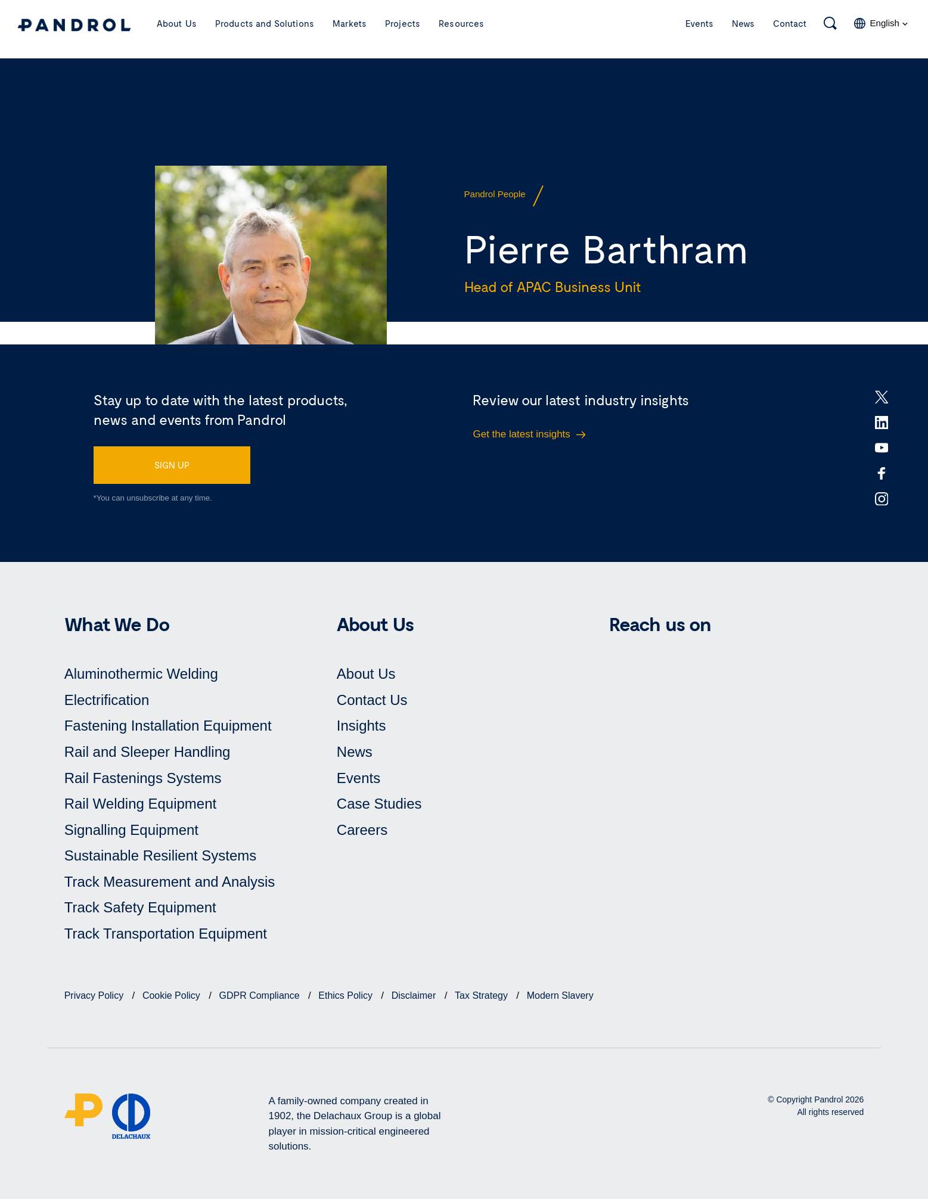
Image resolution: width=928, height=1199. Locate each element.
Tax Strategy (482, 995)
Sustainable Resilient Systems (160, 855)
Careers (362, 830)
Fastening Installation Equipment (168, 725)
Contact (790, 23)
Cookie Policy (172, 995)
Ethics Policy (346, 995)
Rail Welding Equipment (140, 804)
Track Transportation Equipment (165, 933)
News (743, 23)
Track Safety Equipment (140, 907)
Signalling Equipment (131, 830)
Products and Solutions (264, 23)
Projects (402, 23)
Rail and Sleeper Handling (147, 752)
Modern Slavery (560, 995)
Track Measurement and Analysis (169, 882)
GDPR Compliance (260, 995)
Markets (350, 23)
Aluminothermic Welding (141, 674)
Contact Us (372, 700)
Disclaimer (415, 995)
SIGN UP (172, 464)
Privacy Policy (95, 995)
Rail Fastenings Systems (143, 778)
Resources (461, 23)
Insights (361, 725)
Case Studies (379, 804)
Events (699, 23)
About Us (177, 23)
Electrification (107, 700)
